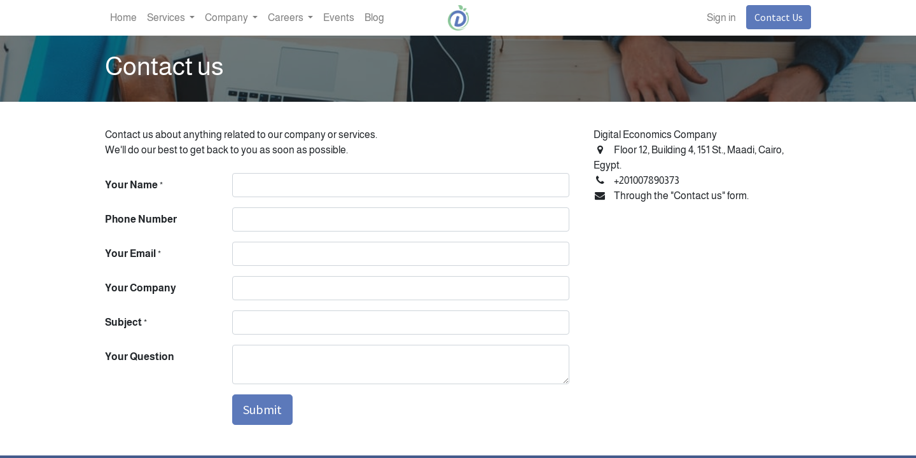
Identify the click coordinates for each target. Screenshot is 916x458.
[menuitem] (123, 18)
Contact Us (778, 17)
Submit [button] (262, 409)
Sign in (721, 17)
